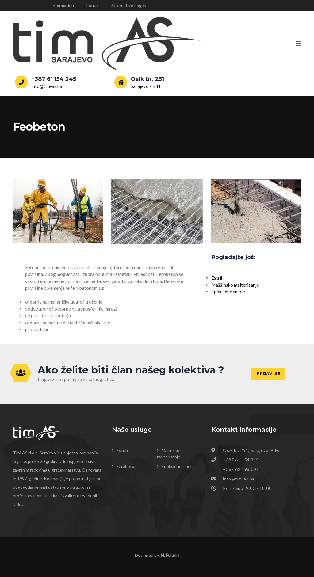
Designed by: (157, 555)
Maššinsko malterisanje (235, 285)
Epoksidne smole (228, 291)
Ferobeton (127, 466)
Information (62, 5)
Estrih (217, 278)
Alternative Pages (128, 5)
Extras (92, 5)
